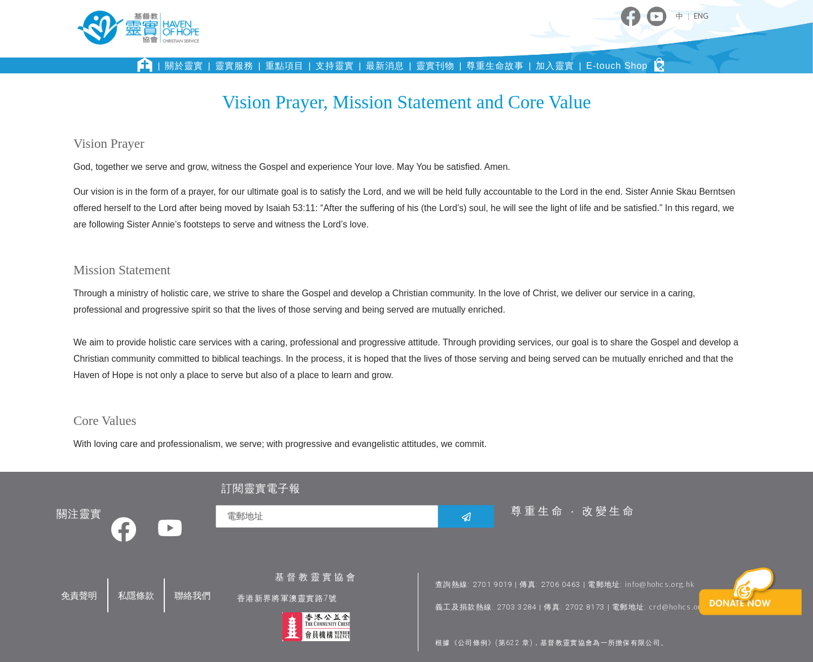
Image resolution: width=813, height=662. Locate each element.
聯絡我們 (192, 594)
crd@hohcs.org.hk (684, 606)
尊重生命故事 (495, 66)
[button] (752, 609)
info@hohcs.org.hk (661, 583)
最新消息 (385, 66)
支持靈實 (335, 66)
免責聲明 (79, 594)
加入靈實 (555, 66)
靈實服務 (234, 66)
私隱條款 (136, 594)
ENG (701, 15)
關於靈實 (184, 66)
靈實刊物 (435, 66)
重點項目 (284, 66)
